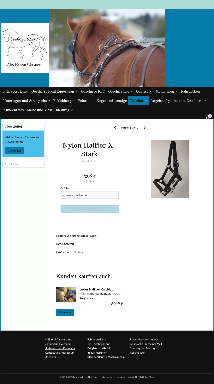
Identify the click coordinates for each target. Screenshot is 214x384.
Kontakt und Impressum (59, 352)
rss (101, 377)
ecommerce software (114, 377)
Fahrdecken (190, 91)
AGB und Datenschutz (58, 339)
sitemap (94, 377)
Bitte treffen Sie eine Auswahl (89, 209)
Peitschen (85, 100)
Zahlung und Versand (58, 343)
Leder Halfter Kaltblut (96, 289)
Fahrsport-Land (15, 91)
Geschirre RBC (93, 91)
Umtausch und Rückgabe (60, 348)
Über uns (50, 356)
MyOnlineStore (146, 377)
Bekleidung (64, 100)
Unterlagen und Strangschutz (26, 100)
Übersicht (65, 312)
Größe (65, 188)
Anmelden (15, 150)
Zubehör (138, 100)
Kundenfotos (13, 110)
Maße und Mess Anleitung (50, 110)
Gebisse (144, 91)
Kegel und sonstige (112, 100)
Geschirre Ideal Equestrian (54, 91)
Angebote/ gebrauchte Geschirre (178, 100)
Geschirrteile (120, 91)
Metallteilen (166, 91)
